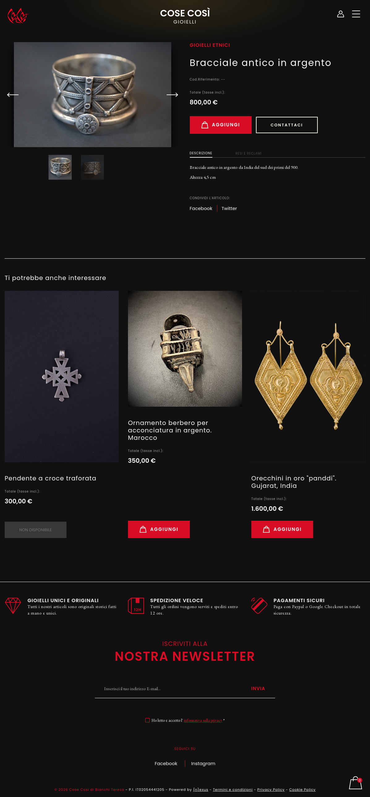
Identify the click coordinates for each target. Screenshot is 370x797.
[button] (169, 95)
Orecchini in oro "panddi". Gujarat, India (294, 482)
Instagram (203, 763)
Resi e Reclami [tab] (249, 153)
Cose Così (185, 16)
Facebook (166, 763)
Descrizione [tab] (201, 153)
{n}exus (200, 789)
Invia (258, 688)
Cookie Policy (302, 789)
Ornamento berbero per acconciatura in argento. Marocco (170, 430)
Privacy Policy (271, 789)
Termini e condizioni (233, 789)
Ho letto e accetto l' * (188, 720)
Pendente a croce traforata (50, 478)
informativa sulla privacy (203, 720)
